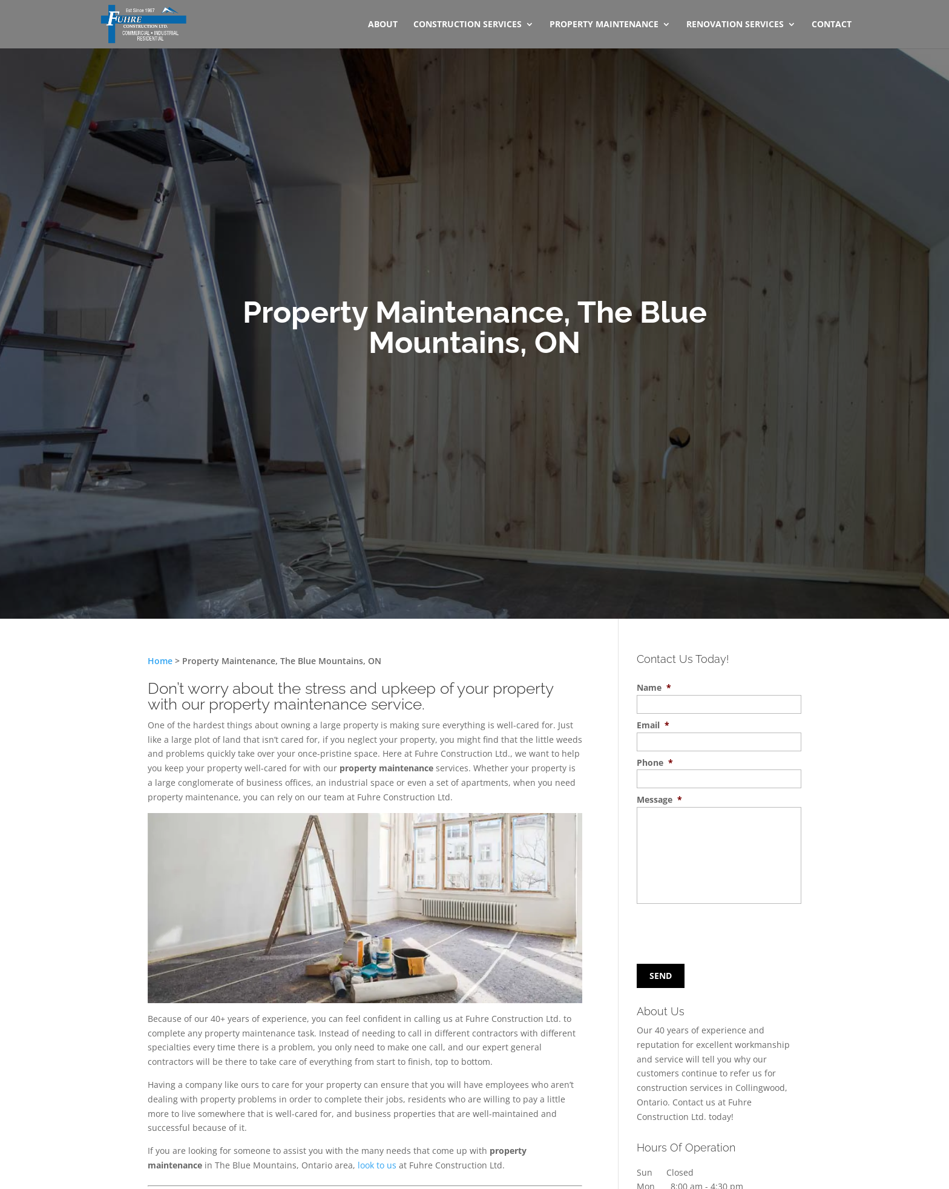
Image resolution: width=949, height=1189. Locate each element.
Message (659, 799)
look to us (377, 1165)
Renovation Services (735, 25)
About (383, 25)
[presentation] (710, 931)
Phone (655, 762)
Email (653, 725)
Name (654, 687)
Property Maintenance (604, 25)
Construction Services (467, 25)
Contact (832, 25)
